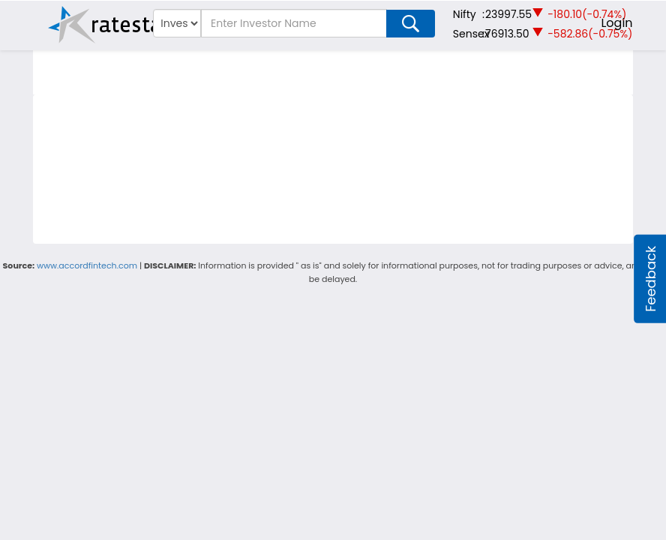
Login (616, 23)
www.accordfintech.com (87, 266)
